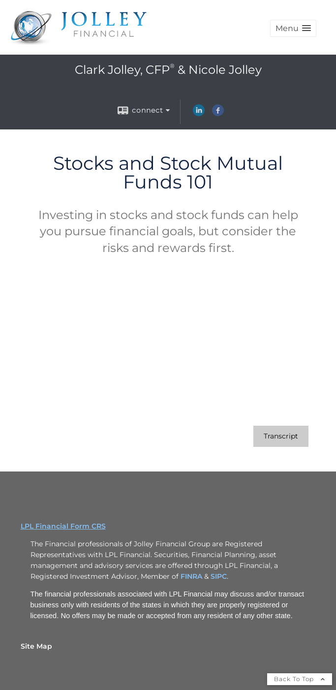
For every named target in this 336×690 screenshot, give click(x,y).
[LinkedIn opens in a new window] (199, 113)
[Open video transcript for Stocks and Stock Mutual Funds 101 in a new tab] (280, 436)
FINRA (192, 576)
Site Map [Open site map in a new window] (36, 646)
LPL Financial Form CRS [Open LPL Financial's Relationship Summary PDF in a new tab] (63, 526)
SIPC (219, 576)
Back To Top (299, 679)
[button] (293, 28)
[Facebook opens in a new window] (218, 113)
